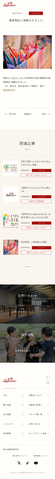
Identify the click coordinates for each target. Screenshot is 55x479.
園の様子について (19, 456)
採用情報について (40, 456)
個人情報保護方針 (11, 449)
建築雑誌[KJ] (9, 90)
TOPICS (27, 114)
